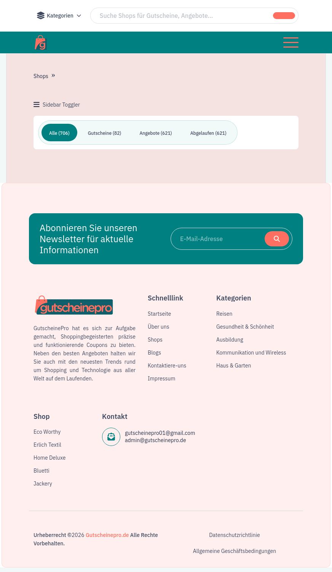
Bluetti (41, 470)
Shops (41, 76)
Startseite (159, 313)
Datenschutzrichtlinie (234, 535)
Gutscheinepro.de (107, 535)
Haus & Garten (233, 365)
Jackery (43, 483)
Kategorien (55, 15)
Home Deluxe (49, 457)
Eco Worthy (47, 431)
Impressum (161, 378)
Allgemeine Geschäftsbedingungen (234, 551)
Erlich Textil (47, 444)
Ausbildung (229, 339)
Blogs (154, 352)
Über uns (158, 326)
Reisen (224, 313)
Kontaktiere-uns (167, 365)
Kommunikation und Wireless (251, 352)
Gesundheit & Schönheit (245, 326)
